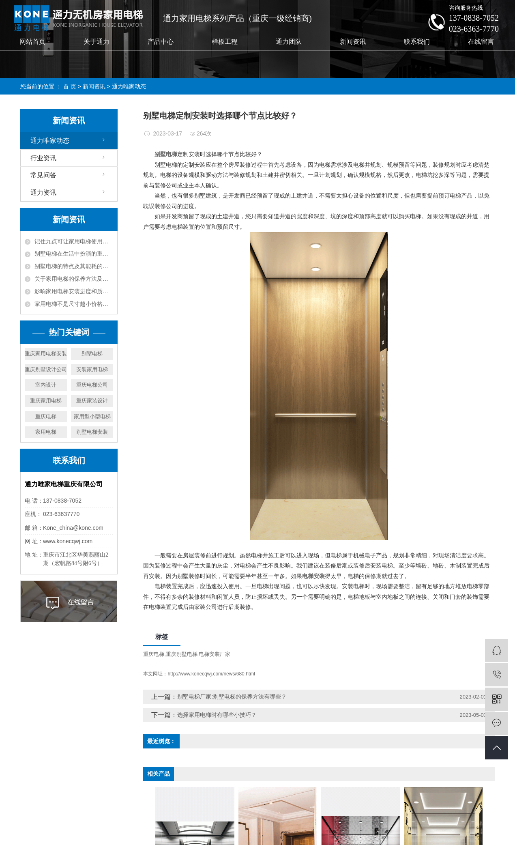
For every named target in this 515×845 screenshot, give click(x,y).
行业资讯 (43, 158)
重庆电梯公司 (92, 385)
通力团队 (289, 41)
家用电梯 (45, 432)
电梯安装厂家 (214, 654)
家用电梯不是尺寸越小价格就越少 (73, 304)
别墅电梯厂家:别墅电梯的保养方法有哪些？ (232, 696)
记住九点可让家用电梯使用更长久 (73, 241)
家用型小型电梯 (92, 416)
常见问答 (43, 175)
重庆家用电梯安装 (46, 353)
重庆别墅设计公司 (46, 369)
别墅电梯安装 (92, 432)
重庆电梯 (45, 416)
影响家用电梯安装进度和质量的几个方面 (73, 291)
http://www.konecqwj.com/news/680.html (211, 674)
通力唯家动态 (129, 86)
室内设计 (45, 385)
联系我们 (417, 41)
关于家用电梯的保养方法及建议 (73, 278)
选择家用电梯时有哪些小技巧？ (217, 715)
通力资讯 (43, 192)
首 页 (69, 86)
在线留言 (481, 41)
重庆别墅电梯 (181, 654)
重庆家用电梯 (46, 401)
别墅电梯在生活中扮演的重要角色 (73, 253)
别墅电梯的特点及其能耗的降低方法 (73, 266)
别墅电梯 (92, 353)
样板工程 (225, 41)
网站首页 (32, 41)
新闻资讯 (353, 41)
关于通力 (96, 41)
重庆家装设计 (92, 401)
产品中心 (161, 41)
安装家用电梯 (92, 369)
